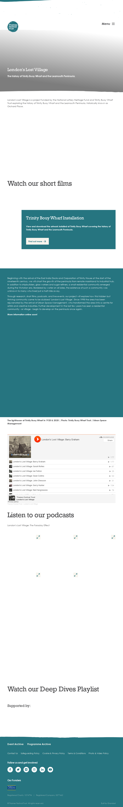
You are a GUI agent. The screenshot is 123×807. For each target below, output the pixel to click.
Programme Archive (39, 744)
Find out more (35, 241)
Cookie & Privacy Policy (53, 753)
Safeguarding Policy (30, 753)
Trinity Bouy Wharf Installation (55, 217)
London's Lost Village (31, 504)
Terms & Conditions (77, 753)
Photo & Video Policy (98, 753)
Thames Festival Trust (14, 504)
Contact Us (12, 753)
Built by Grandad (108, 803)
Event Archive (15, 744)
